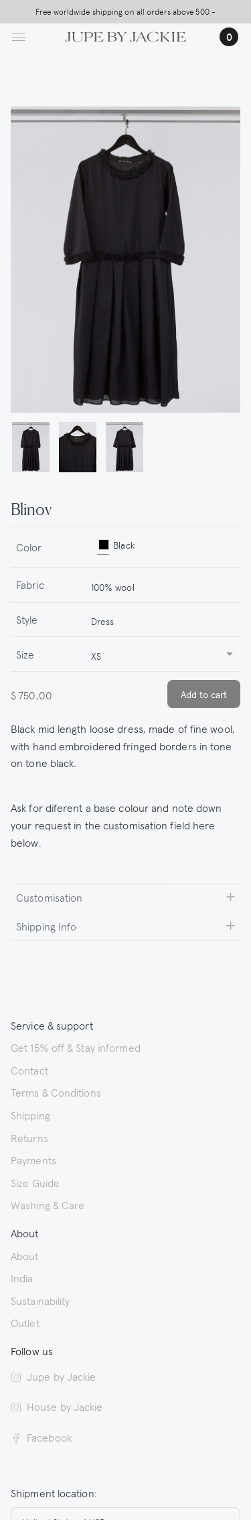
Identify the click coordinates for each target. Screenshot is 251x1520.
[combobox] (160, 585)
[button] (31, 447)
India (22, 1277)
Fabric (30, 584)
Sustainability (40, 1300)
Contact (29, 1069)
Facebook (41, 1437)
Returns (29, 1137)
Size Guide (35, 1182)
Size (25, 653)
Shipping (30, 1114)
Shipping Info (46, 925)
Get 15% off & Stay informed (76, 1047)
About (25, 1255)
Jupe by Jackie (53, 1376)
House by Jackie (57, 1406)
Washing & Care (47, 1204)
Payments (33, 1159)
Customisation (49, 897)
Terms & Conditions (56, 1092)
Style (27, 619)
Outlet (25, 1322)
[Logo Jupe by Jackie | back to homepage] (125, 34)
